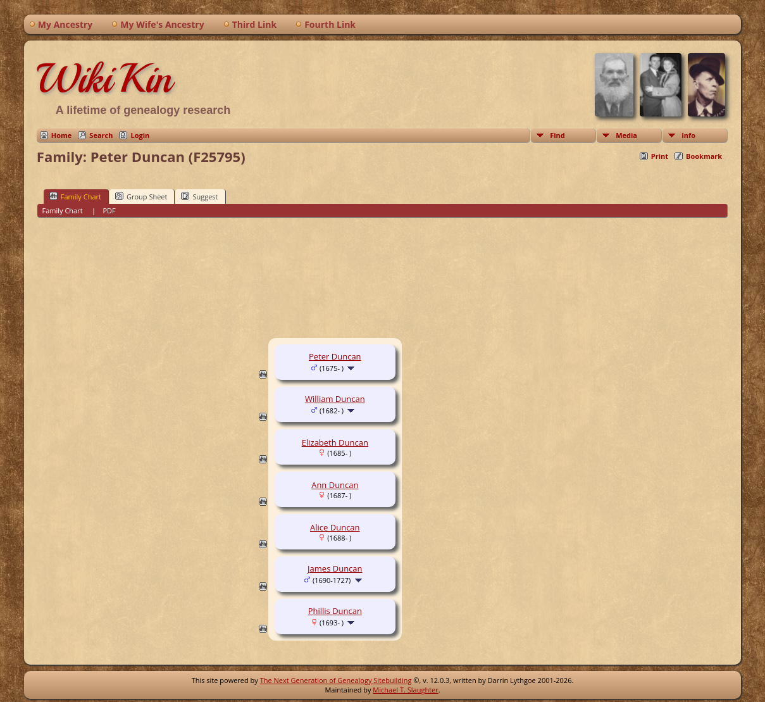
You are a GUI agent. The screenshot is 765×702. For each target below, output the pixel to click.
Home (61, 135)
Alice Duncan (335, 527)
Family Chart (75, 196)
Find (557, 135)
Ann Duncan (334, 485)
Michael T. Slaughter (405, 689)
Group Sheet (141, 196)
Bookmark (704, 156)
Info (688, 135)
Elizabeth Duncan (335, 442)
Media (626, 135)
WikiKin (104, 78)
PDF (109, 210)
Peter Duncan (335, 356)
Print (659, 156)
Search (101, 135)
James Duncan (335, 568)
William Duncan (335, 398)
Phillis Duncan (335, 611)
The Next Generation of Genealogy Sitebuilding (336, 680)
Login (139, 135)
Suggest (199, 196)
